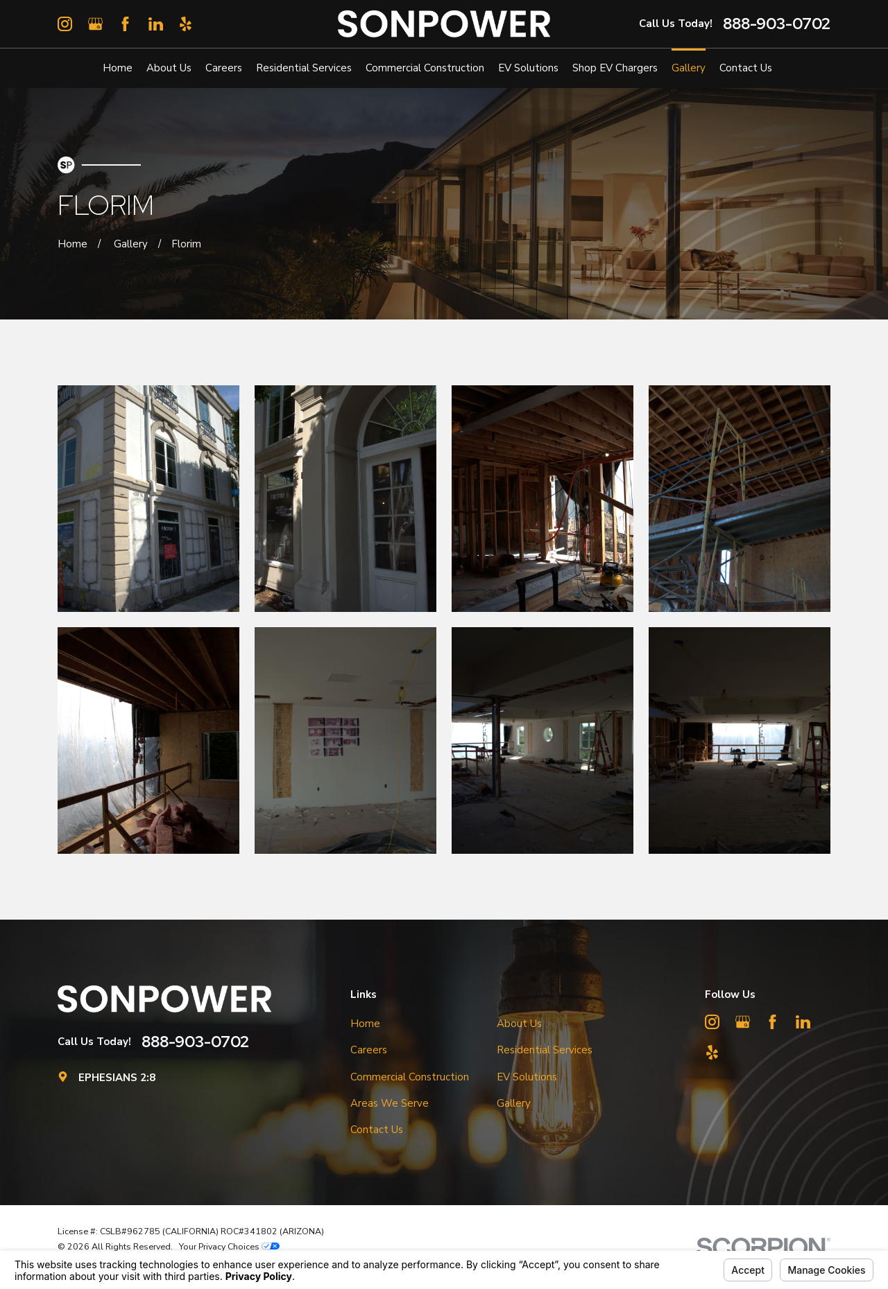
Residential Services (544, 1050)
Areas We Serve (389, 1103)
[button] (148, 498)
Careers (368, 1050)
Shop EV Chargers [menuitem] (615, 68)
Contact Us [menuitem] (745, 68)
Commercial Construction (409, 1077)
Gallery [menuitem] (689, 68)
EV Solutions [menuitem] (528, 68)
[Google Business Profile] (95, 24)
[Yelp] (185, 24)
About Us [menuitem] (168, 68)
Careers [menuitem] (223, 68)
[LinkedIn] (155, 24)
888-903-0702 (776, 24)
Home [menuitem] (118, 68)
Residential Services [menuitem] (304, 68)
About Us (519, 1024)
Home (365, 1024)
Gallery (514, 1103)
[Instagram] (65, 24)
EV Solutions (527, 1077)
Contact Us (376, 1130)
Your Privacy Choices (229, 1246)
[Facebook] (125, 24)
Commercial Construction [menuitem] (425, 68)
